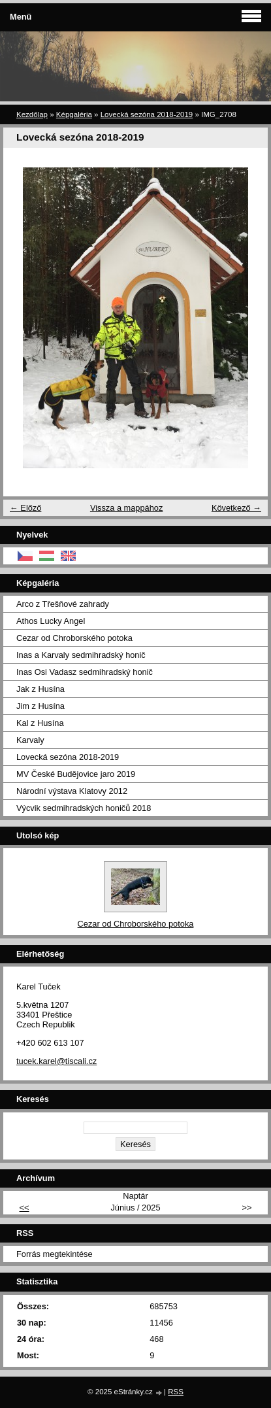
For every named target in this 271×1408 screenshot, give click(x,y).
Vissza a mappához (126, 508)
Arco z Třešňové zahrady (62, 604)
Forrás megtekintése (54, 1254)
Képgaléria (74, 114)
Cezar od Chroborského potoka (74, 638)
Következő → (236, 508)
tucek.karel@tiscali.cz (56, 1061)
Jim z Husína (40, 706)
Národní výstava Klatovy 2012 (71, 791)
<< (24, 1207)
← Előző (25, 508)
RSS (175, 1392)
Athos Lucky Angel (50, 621)
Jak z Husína (40, 689)
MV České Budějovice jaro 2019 (75, 774)
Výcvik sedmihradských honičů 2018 (83, 808)
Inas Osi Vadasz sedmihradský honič (84, 672)
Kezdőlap (32, 114)
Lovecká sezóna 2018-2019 (147, 114)
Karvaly (30, 740)
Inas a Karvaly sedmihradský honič (81, 655)
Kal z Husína (40, 723)
